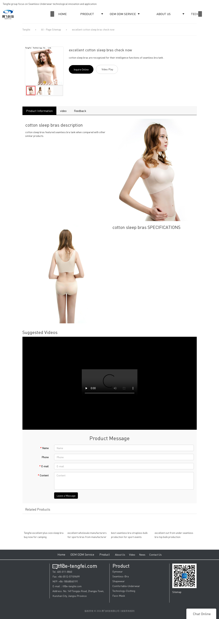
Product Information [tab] (39, 111)
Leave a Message (66, 495)
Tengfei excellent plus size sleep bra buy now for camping (43, 537)
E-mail (44, 466)
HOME (62, 14)
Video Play (107, 69)
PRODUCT (87, 14)
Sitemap (176, 592)
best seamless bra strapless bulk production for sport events (129, 537)
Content (43, 475)
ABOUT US (164, 14)
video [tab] (63, 111)
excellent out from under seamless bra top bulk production (174, 537)
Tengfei (26, 29)
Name (44, 448)
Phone (45, 457)
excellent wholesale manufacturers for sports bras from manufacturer (87, 537)
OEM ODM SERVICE (123, 14)
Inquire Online (81, 69)
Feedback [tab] (80, 111)
